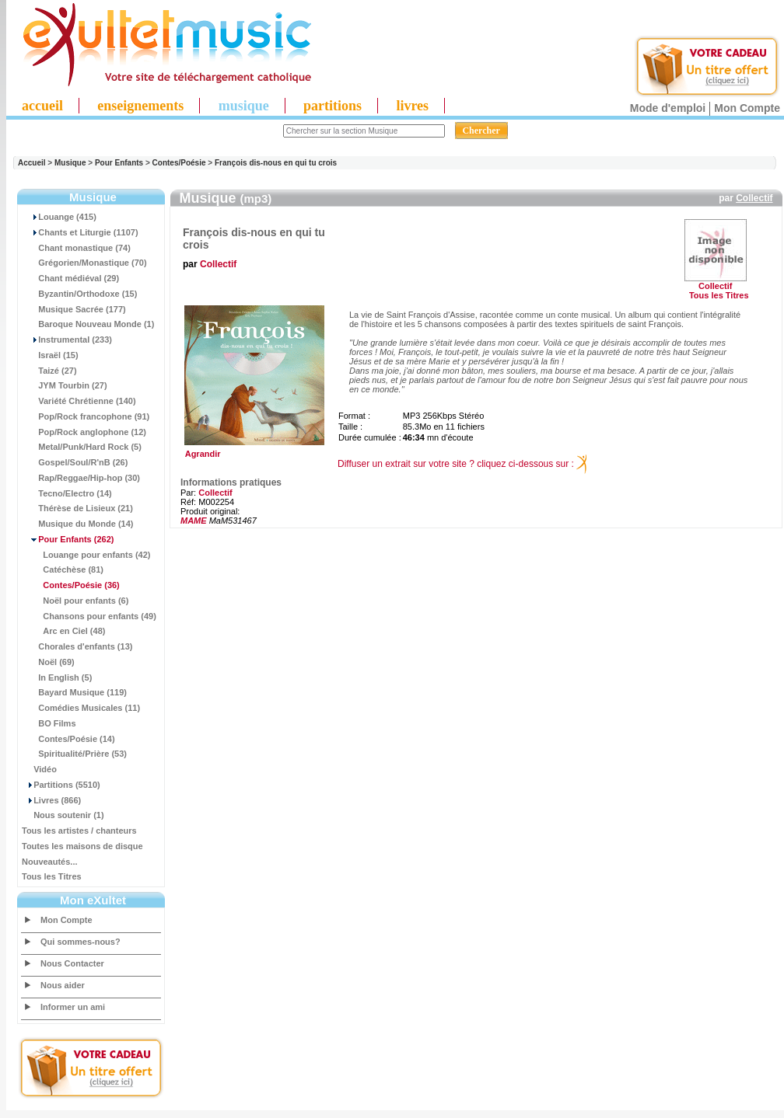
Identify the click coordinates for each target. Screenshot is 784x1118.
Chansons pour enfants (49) (89, 616)
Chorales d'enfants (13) (77, 646)
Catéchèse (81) (62, 569)
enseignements (140, 105)
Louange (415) (59, 216)
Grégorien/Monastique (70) (84, 262)
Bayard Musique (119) (74, 692)
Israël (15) (50, 355)
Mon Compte (747, 108)
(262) (68, 539)
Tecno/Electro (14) (67, 493)
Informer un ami (72, 1007)
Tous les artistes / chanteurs (79, 830)
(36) (71, 585)
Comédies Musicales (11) (81, 707)
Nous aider (62, 985)
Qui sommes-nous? (80, 941)
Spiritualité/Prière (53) (74, 753)
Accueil (32, 162)
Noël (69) (48, 662)
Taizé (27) (49, 370)
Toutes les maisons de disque (82, 846)
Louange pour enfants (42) (86, 554)
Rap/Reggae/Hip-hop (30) (81, 477)
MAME (193, 520)
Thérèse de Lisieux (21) (77, 508)
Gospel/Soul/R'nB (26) (75, 462)
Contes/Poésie (179, 162)
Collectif (754, 198)
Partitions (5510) (61, 784)
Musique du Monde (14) (77, 523)
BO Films (49, 723)
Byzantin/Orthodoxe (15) (79, 293)
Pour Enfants (119, 162)
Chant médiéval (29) (70, 278)
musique (244, 105)
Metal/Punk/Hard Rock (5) (82, 446)
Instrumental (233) (67, 339)
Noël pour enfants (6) (75, 600)
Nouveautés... (50, 861)
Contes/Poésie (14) (68, 739)
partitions (332, 105)
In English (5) (57, 677)
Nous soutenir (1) (63, 815)
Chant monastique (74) (76, 248)
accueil (42, 105)
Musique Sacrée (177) (74, 309)
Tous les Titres (52, 876)
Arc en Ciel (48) (63, 631)
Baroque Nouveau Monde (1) (88, 324)
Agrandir (252, 449)
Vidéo (39, 769)
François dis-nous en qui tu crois (276, 162)
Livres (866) (51, 800)
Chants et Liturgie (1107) (80, 232)
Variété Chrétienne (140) (79, 401)
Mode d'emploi (667, 108)
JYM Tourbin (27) (64, 385)
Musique (70, 162)
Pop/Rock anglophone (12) (84, 432)
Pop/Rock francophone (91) (85, 416)
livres (412, 105)
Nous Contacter (72, 963)
